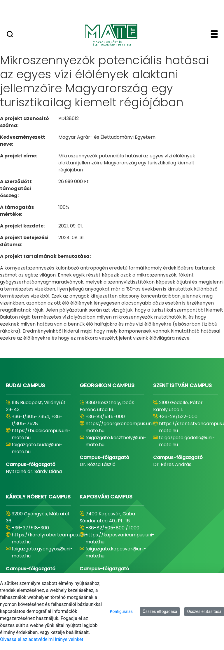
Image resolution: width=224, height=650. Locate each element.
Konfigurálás (121, 611)
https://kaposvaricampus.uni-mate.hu (120, 538)
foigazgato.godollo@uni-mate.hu (187, 441)
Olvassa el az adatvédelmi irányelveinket (41, 639)
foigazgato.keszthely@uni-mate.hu (115, 441)
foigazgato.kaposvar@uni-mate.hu (115, 552)
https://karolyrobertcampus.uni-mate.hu (50, 538)
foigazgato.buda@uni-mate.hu (37, 448)
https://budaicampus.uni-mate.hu (41, 434)
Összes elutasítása (204, 611)
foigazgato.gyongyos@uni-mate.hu (42, 552)
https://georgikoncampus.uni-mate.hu (120, 427)
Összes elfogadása (160, 611)
